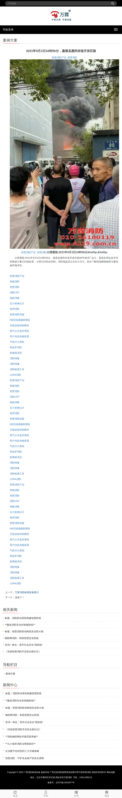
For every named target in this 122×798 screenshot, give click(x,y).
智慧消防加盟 (17, 314)
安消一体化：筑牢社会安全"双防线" (24, 644)
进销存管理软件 (99, 772)
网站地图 (111, 772)
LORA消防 (15, 374)
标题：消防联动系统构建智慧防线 (23, 618)
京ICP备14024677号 (65, 782)
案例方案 (10, 673)
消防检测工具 (17, 369)
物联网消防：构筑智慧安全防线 (22, 638)
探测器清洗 (16, 352)
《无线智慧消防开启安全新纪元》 (23, 651)
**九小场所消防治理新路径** (20, 743)
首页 (15, 793)
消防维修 (14, 358)
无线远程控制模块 (19, 325)
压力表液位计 (17, 303)
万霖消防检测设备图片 (27, 592)
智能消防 (14, 281)
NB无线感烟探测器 (20, 320)
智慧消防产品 (59, 57)
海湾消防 (14, 309)
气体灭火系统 (17, 342)
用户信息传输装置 (19, 336)
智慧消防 (72, 57)
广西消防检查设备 (32, 772)
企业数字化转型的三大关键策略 (22, 751)
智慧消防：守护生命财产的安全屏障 (24, 758)
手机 (45, 793)
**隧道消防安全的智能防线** (20, 624)
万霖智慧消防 (85, 772)
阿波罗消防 (16, 347)
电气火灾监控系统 (19, 331)
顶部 (107, 793)
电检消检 (14, 298)
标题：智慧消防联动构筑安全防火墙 (24, 631)
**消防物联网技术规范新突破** (21, 736)
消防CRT (15, 292)
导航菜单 (8, 29)
